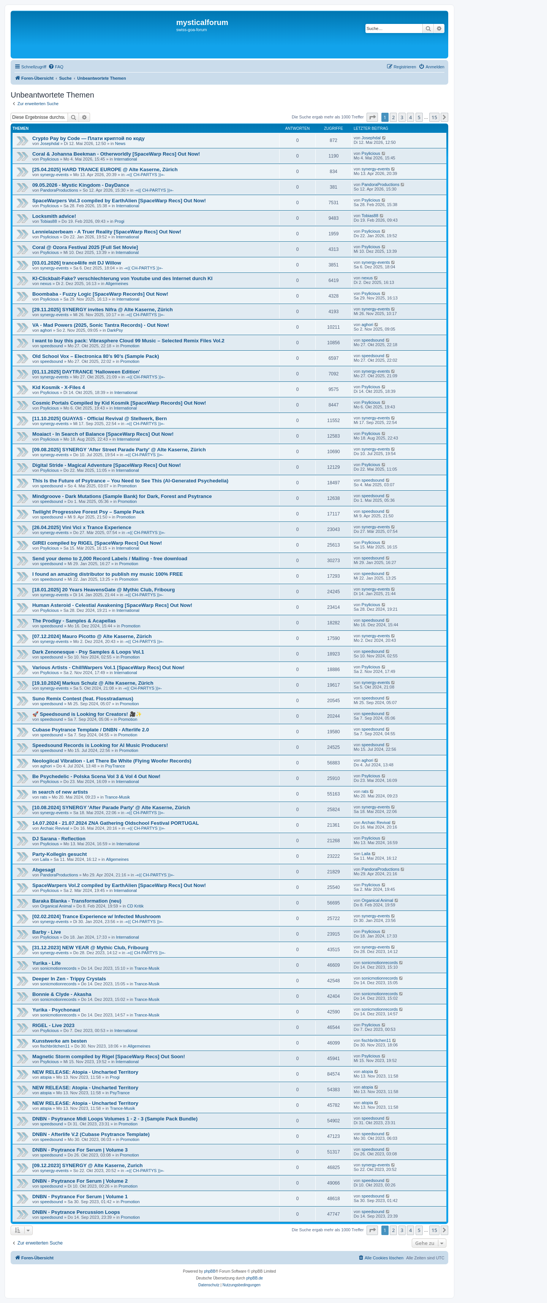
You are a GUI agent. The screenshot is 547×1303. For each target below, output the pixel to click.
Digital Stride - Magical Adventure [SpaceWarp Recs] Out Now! (106, 465)
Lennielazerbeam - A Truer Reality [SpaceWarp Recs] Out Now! (106, 232)
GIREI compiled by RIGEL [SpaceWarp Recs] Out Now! (97, 543)
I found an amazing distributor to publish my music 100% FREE (107, 574)
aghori (46, 330)
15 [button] (434, 117)
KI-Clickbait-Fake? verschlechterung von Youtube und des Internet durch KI (122, 278)
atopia (46, 1077)
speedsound (51, 345)
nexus (45, 283)
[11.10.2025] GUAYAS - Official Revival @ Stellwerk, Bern (99, 418)
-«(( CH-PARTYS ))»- (145, 174)
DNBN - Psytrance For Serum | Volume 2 (80, 1181)
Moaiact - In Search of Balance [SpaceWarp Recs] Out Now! (103, 434)
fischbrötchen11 (55, 1046)
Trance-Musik (117, 797)
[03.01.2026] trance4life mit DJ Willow (76, 263)
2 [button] (393, 117)
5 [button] (419, 117)
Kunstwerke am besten (59, 1041)
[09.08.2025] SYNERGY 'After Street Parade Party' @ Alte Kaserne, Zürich (119, 449)
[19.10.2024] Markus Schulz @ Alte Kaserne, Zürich (92, 683)
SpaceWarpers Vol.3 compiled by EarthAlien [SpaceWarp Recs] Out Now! (119, 200)
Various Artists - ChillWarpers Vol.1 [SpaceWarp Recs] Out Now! (108, 667)
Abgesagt (43, 870)
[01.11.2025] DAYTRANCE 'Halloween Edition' (86, 372)
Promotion (129, 345)
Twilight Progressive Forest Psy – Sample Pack (88, 512)
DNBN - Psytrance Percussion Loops (76, 1212)
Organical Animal (56, 906)
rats (43, 797)
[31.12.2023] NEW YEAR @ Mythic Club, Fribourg (90, 947)
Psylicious (49, 159)
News (120, 143)
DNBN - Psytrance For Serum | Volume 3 (80, 1150)
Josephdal (49, 143)
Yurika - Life (46, 963)
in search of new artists (60, 792)
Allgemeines (117, 283)
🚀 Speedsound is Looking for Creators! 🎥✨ (87, 714)
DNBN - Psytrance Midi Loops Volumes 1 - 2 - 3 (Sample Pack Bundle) (115, 1119)
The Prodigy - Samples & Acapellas (74, 621)
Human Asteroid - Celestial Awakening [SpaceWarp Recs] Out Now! (112, 605)
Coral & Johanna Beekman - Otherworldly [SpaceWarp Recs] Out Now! (116, 154)
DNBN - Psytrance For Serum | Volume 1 (80, 1196)
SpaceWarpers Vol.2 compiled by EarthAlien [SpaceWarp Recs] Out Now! (119, 885)
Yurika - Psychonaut (56, 1010)
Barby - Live (46, 932)
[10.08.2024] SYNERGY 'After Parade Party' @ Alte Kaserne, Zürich (111, 807)
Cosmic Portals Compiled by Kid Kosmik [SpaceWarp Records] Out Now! (119, 403)
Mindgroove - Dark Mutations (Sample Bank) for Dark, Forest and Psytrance (122, 496)
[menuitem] (55, 66)
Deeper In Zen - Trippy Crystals (69, 979)
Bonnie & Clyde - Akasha (62, 994)
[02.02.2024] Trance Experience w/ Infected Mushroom (96, 916)
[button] (372, 117)
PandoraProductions (59, 190)
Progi (120, 221)
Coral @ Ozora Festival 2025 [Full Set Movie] (85, 247)
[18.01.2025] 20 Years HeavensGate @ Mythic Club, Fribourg (103, 589)
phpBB (209, 1271)
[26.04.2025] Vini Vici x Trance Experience (81, 527)
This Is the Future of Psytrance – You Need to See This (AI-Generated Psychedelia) (130, 481)
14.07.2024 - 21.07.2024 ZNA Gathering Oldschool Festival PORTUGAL (115, 823)
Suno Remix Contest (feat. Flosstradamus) (82, 698)
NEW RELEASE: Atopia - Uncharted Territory (85, 1072)
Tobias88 (48, 221)
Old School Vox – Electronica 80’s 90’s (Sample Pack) (95, 356)
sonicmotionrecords (58, 968)
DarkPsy (115, 330)
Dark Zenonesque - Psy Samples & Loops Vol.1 (88, 652)
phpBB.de (254, 1278)
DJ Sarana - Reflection (58, 838)
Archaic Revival (54, 828)
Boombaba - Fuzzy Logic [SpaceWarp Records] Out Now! (100, 294)
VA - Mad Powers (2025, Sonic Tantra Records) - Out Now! (100, 325)
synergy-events (54, 174)
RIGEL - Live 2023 (53, 1025)
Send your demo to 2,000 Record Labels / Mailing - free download (109, 558)
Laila (44, 859)
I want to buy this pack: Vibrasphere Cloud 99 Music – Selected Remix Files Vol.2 (128, 340)
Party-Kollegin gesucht (59, 854)
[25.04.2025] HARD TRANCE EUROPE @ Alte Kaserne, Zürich (104, 169)
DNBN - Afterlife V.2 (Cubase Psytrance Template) (91, 1134)
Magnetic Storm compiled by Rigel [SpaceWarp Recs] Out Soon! (108, 1056)
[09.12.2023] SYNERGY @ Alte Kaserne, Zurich (87, 1165)
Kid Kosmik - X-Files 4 (58, 387)
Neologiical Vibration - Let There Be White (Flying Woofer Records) (111, 761)
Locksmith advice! (54, 216)
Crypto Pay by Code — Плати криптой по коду (88, 138)
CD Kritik (135, 906)
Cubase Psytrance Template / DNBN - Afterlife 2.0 (90, 730)
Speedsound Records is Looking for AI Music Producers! (100, 745)
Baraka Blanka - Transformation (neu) (77, 901)
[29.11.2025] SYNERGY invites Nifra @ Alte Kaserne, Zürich (102, 309)
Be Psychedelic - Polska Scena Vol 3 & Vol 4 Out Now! (96, 776)
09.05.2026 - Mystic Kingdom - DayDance (80, 185)
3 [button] (402, 117)
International (125, 159)
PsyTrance (115, 766)
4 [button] (410, 117)
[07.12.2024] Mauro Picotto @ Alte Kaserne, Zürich (92, 636)
